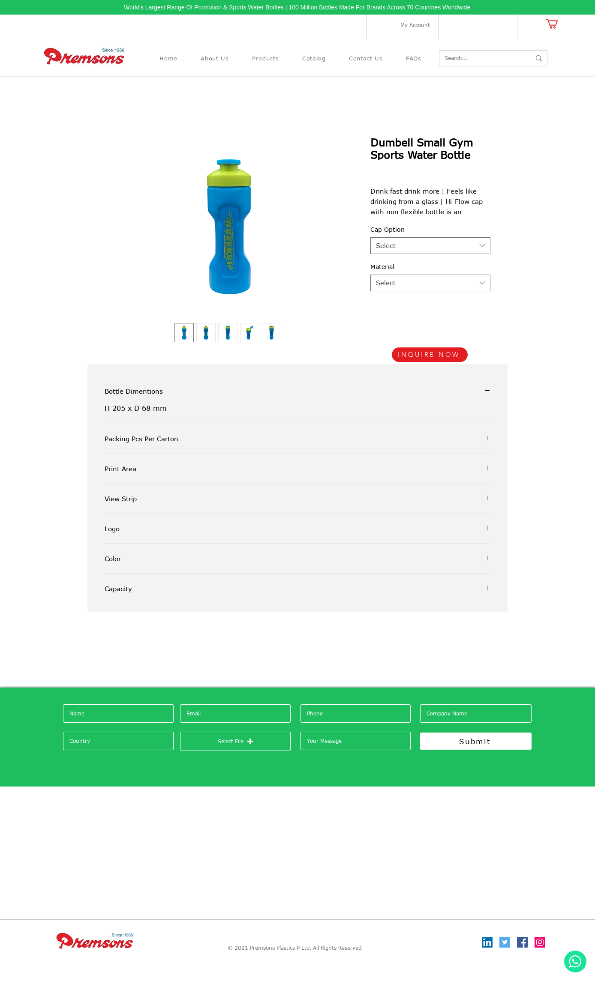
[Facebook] (522, 942)
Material (382, 266)
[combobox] (430, 245)
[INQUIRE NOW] (430, 354)
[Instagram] (540, 942)
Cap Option (387, 229)
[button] (558, 24)
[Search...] (481, 58)
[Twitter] (504, 942)
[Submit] (476, 741)
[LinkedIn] (487, 942)
